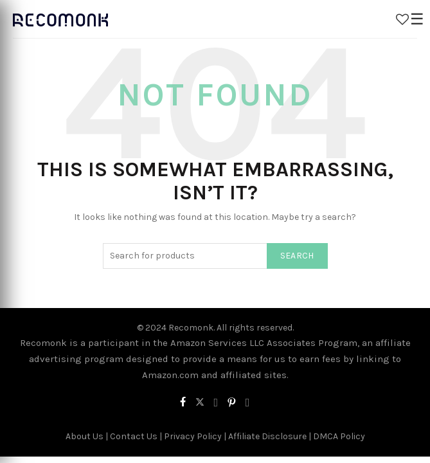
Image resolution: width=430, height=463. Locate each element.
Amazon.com (170, 375)
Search (297, 255)
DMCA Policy (339, 436)
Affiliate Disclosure (267, 436)
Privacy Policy (193, 436)
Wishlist (402, 19)
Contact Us (133, 436)
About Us (84, 436)
